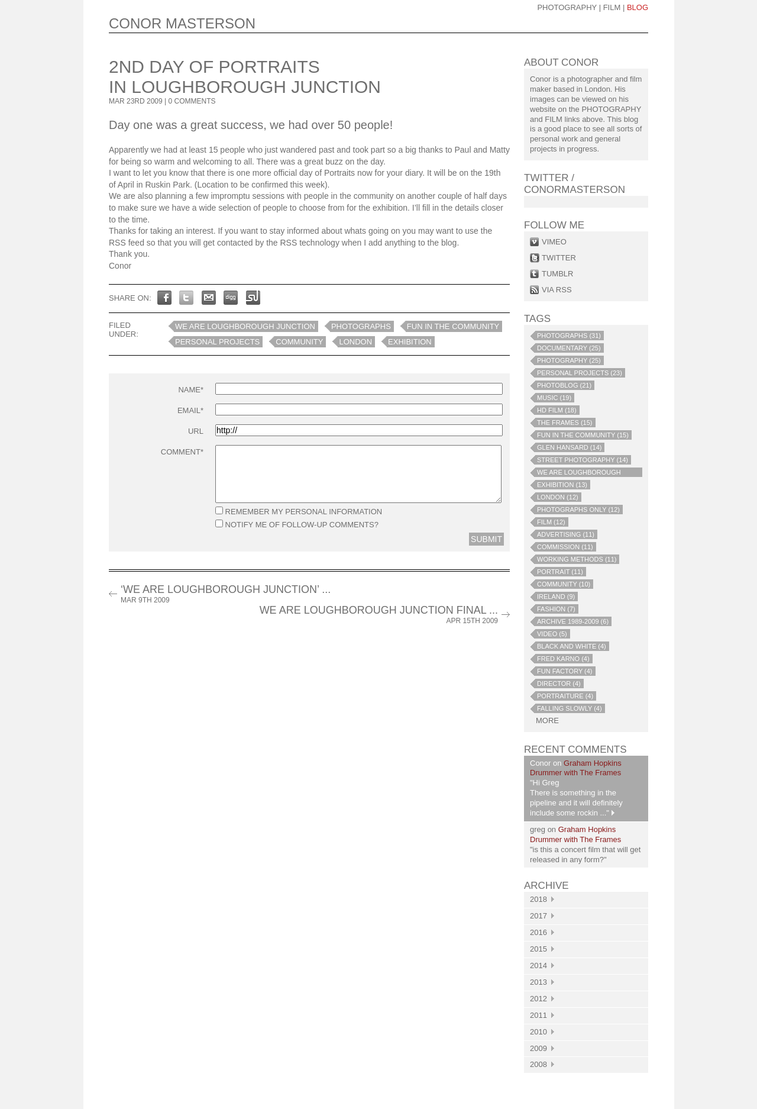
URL (195, 431)
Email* (190, 410)
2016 (542, 932)
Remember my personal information (298, 511)
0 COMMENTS (192, 101)
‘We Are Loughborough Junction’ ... (226, 593)
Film (612, 7)
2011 (542, 1015)
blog (637, 7)
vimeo (554, 241)
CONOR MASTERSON (182, 23)
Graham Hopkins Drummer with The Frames (576, 768)
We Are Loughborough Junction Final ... (379, 614)
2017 (542, 915)
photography (567, 7)
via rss (557, 289)
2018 (542, 899)
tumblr (557, 273)
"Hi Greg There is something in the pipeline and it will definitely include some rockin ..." (576, 797)
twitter (559, 257)
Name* (190, 389)
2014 (542, 965)
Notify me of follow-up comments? (296, 524)
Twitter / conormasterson (574, 183)
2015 (542, 948)
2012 (542, 998)
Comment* (182, 451)
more (547, 720)
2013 (542, 982)
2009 (542, 1048)
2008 (542, 1064)
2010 (542, 1031)
